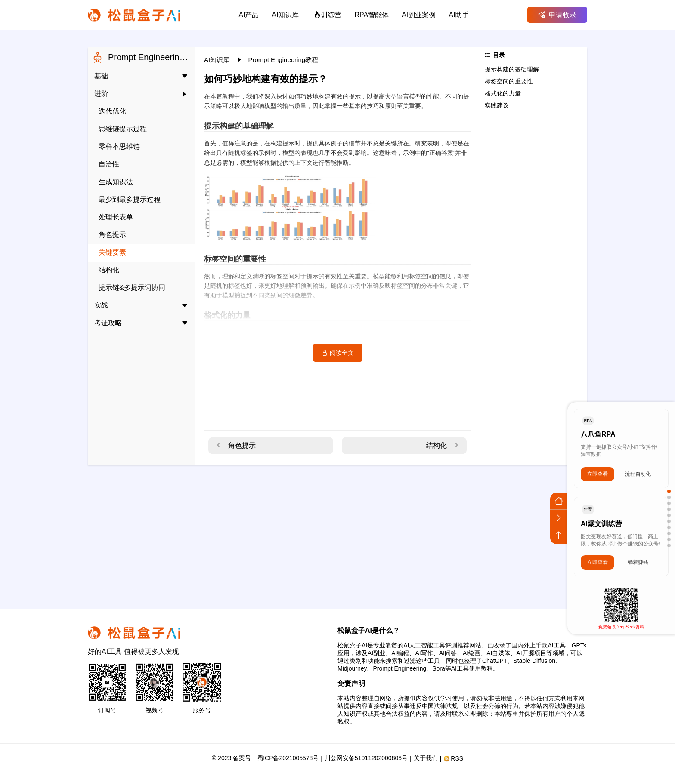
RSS (453, 758)
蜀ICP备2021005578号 (288, 758)
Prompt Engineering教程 (283, 59)
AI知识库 (217, 59)
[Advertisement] (337, 531)
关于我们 (426, 758)
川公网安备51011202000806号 (366, 758)
